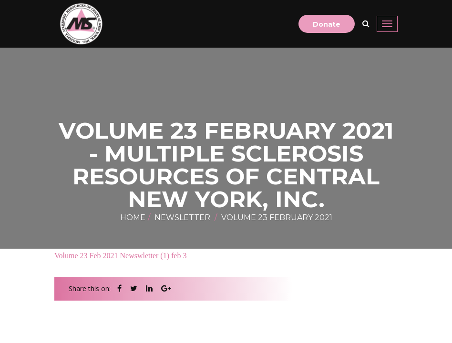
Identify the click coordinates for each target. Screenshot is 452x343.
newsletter (182, 217)
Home (132, 217)
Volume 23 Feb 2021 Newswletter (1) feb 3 (120, 256)
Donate (326, 24)
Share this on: (90, 288)
